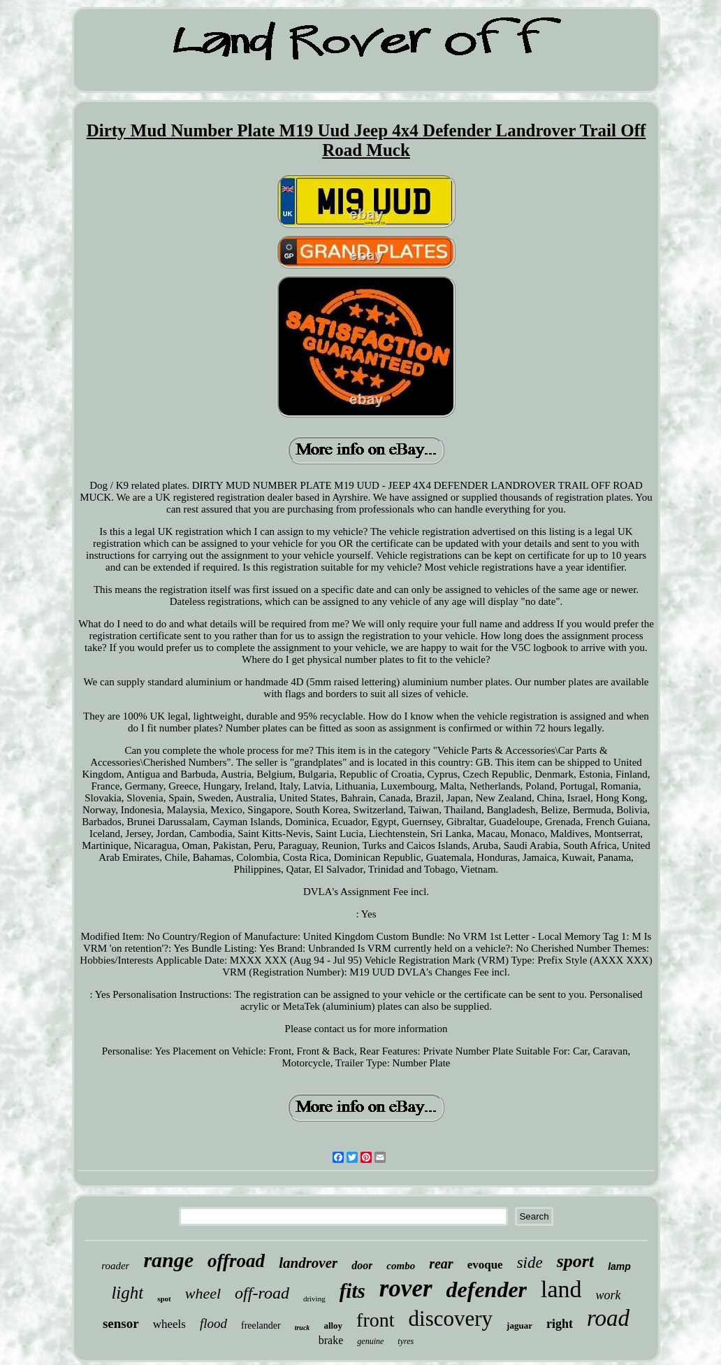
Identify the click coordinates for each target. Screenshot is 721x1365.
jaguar (519, 1325)
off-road (262, 1293)
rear (441, 1263)
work (608, 1295)
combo (400, 1265)
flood (213, 1323)
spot (164, 1298)
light (127, 1292)
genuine (370, 1341)
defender (486, 1289)
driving (314, 1298)
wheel (203, 1293)
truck (302, 1327)
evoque (485, 1264)
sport (575, 1261)
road (608, 1318)
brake (331, 1340)
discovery (451, 1318)
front (375, 1320)
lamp (619, 1266)
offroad (236, 1260)
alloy (332, 1325)
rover (405, 1288)
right (559, 1324)
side (530, 1262)
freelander (261, 1325)
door (361, 1265)
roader (115, 1265)
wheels (169, 1324)
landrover (308, 1263)
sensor (121, 1323)
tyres (406, 1341)
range (168, 1259)
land (561, 1289)
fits (352, 1291)
